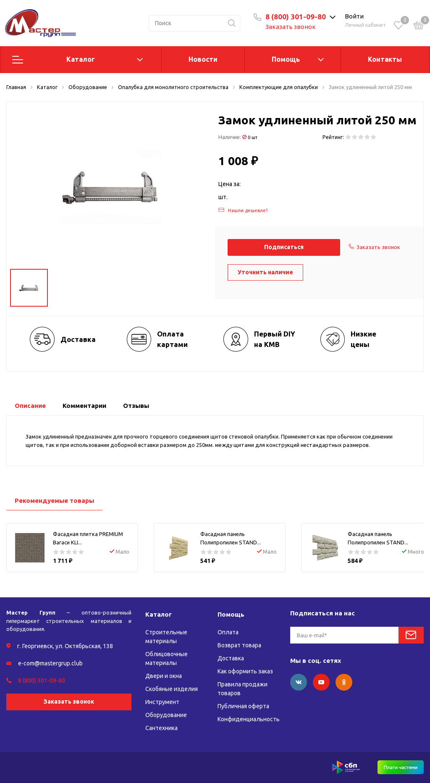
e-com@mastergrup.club (50, 663)
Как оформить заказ (245, 671)
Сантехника (161, 728)
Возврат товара (239, 645)
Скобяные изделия (171, 689)
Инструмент (162, 702)
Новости (203, 59)
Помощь (286, 59)
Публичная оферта (243, 706)
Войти (354, 16)
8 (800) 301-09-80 (295, 17)
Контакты (385, 59)
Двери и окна (163, 676)
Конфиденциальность (249, 719)
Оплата (228, 632)
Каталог (80, 59)
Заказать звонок (290, 26)
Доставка (231, 658)
